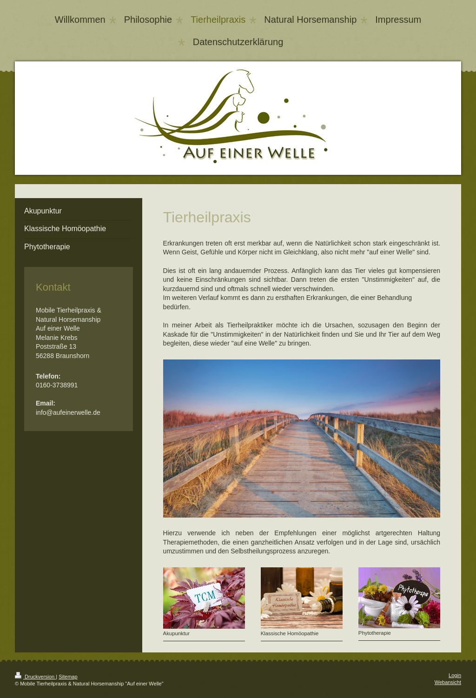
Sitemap (68, 676)
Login (455, 675)
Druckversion (35, 676)
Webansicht (448, 682)
